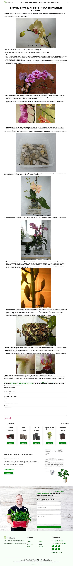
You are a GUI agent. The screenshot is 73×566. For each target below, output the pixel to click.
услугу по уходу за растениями (48, 382)
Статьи (48, 2)
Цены (40, 2)
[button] (65, 423)
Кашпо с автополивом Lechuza (10, 429)
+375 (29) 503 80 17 (58, 541)
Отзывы (44, 2)
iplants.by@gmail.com (60, 543)
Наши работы (35, 2)
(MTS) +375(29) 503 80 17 (28, 383)
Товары (26, 2)
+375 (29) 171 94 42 (58, 540)
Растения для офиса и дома (49, 428)
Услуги (30, 2)
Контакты (57, 2)
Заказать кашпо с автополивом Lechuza (14, 382)
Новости (52, 2)
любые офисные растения (31, 382)
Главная (22, 2)
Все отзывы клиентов (9, 469)
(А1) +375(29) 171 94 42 (15, 383)
